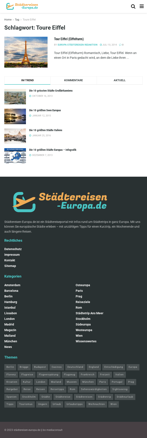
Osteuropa (83, 285)
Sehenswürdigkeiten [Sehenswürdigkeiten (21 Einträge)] (94, 389)
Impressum (12, 254)
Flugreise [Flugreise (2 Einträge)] (27, 374)
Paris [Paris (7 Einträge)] (102, 382)
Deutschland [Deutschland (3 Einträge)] (75, 367)
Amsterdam (12, 285)
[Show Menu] (142, 6)
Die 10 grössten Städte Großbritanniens (51, 90)
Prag (79, 296)
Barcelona (11, 290)
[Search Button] (133, 6)
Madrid (9, 324)
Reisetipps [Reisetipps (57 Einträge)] (57, 389)
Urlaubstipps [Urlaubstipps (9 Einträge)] (75, 404)
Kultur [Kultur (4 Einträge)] (27, 382)
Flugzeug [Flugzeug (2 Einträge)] (69, 374)
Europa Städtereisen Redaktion (77, 44)
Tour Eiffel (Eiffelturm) (68, 39)
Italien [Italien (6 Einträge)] (119, 374)
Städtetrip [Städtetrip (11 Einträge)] (104, 396)
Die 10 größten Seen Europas (45, 110)
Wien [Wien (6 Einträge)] (113, 404)
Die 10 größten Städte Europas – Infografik (52, 149)
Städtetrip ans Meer (89, 313)
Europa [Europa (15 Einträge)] (133, 367)
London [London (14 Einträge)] (40, 382)
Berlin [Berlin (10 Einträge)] (10, 367)
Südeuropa (83, 324)
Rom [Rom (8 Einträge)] (72, 389)
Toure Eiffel (29, 19)
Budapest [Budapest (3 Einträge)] (40, 367)
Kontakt (9, 260)
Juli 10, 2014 (108, 44)
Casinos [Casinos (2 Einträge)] (57, 367)
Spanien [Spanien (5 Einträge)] (11, 396)
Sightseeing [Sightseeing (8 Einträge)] (120, 389)
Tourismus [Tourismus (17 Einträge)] (26, 404)
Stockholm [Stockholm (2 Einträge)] (29, 396)
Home (7, 19)
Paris (79, 290)
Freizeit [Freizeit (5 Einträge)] (105, 374)
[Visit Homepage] (21, 6)
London (9, 319)
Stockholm (83, 319)
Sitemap (10, 266)
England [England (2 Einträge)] (94, 367)
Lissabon (10, 313)
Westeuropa (84, 330)
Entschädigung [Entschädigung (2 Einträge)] (113, 367)
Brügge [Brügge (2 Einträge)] (24, 367)
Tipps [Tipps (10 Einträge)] (10, 404)
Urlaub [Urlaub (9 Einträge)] (57, 404)
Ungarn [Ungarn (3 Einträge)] (42, 404)
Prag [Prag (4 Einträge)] (131, 382)
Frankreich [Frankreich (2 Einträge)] (87, 374)
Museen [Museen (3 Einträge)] (72, 382)
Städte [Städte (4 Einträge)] (46, 396)
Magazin (10, 330)
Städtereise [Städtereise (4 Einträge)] (63, 396)
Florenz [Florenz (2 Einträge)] (11, 374)
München (10, 341)
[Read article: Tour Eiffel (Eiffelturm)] (26, 52)
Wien (79, 335)
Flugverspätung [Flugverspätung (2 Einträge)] (48, 374)
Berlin (8, 296)
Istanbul (10, 307)
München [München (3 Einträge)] (88, 382)
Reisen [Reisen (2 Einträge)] (40, 389)
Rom (79, 307)
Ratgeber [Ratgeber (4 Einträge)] (12, 389)
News (8, 347)
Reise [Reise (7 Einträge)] (27, 389)
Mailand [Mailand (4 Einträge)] (56, 382)
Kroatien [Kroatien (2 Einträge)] (11, 382)
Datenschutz (13, 249)
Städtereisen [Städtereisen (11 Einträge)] (84, 396)
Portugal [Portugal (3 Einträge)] (117, 382)
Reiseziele (83, 302)
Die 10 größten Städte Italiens (45, 130)
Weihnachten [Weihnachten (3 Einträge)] (96, 404)
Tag (17, 19)
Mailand (10, 335)
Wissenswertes (86, 341)
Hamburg (10, 302)
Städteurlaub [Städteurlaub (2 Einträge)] (125, 396)
